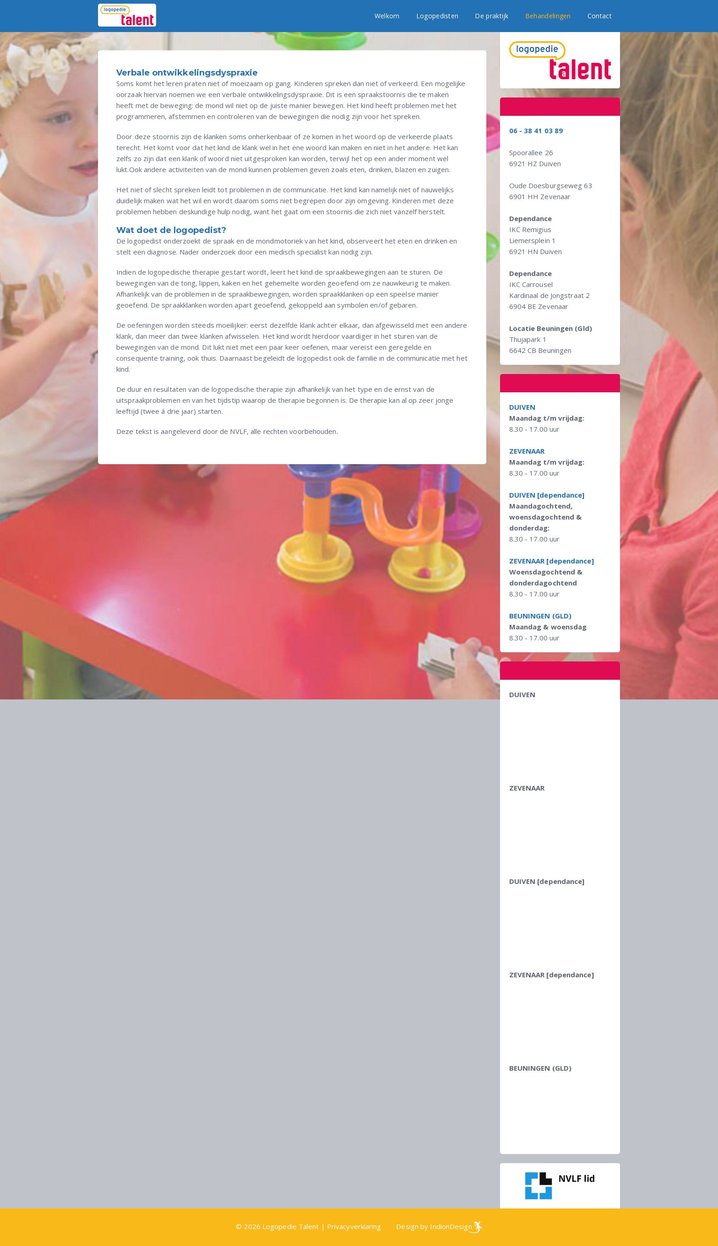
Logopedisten (437, 15)
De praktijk (491, 15)
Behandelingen (548, 15)
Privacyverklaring (354, 1226)
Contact (599, 15)
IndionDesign (451, 1226)
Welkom (387, 15)
